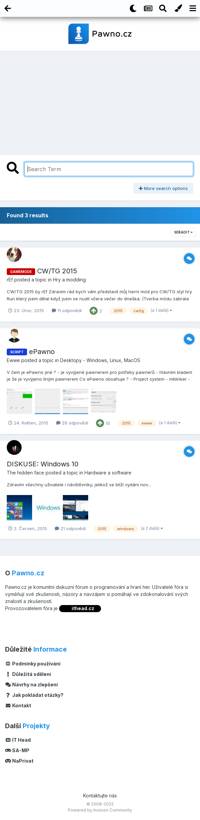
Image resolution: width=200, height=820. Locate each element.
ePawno (42, 352)
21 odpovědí (70, 528)
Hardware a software (107, 472)
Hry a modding (69, 279)
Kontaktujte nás (100, 795)
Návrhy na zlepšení (31, 684)
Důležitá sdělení (28, 674)
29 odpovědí (72, 423)
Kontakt (18, 705)
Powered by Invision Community (100, 810)
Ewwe (13, 360)
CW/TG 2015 (57, 271)
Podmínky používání (32, 663)
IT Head (18, 740)
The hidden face (25, 472)
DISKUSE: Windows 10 (42, 464)
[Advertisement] (100, 101)
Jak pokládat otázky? (34, 695)
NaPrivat (19, 761)
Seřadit (183, 232)
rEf (10, 279)
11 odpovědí (67, 310)
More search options (163, 188)
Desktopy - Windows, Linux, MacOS (100, 360)
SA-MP (17, 750)
